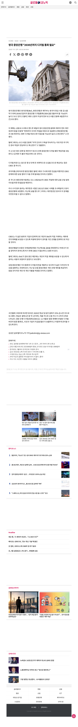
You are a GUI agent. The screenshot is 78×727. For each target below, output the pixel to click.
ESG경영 (39, 702)
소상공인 (17, 702)
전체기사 (3, 7)
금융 (22, 7)
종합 (18, 7)
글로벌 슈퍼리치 (14, 588)
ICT (61, 693)
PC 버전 (33, 707)
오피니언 (60, 702)
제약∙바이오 (60, 698)
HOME (11, 41)
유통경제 (39, 698)
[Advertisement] (39, 23)
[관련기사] (12, 341)
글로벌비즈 (11, 7)
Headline (12, 532)
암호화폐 (23, 41)
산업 (32, 7)
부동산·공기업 (17, 698)
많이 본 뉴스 (12, 449)
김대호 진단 (12, 654)
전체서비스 (44, 707)
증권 (27, 7)
